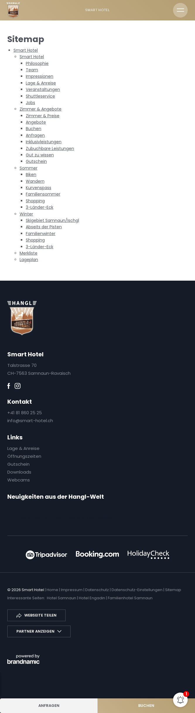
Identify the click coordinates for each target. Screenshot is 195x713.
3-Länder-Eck (39, 207)
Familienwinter (40, 233)
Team (32, 70)
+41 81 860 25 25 (24, 413)
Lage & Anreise (41, 83)
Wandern (35, 181)
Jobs (30, 103)
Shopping (35, 201)
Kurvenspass (38, 188)
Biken (31, 174)
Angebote (36, 122)
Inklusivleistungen (43, 142)
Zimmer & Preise (42, 116)
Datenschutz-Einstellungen (137, 590)
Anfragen (35, 135)
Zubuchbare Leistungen (50, 148)
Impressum (72, 590)
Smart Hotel (25, 50)
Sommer (28, 168)
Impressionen (39, 76)
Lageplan (29, 260)
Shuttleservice (40, 96)
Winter (26, 214)
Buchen (33, 129)
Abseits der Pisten (44, 227)
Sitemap (173, 590)
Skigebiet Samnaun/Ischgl (52, 220)
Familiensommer (43, 194)
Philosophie (37, 63)
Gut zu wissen (40, 155)
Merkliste (28, 253)
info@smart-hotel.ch (30, 420)
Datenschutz (97, 590)
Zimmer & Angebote (40, 109)
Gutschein (36, 161)
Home (53, 590)
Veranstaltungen (43, 89)
